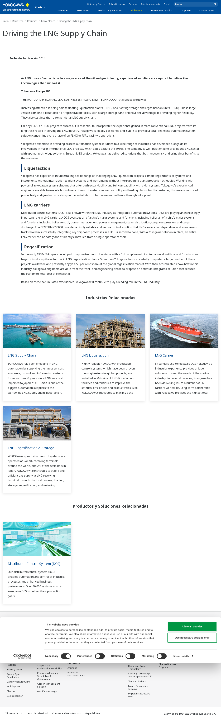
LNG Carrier (164, 355)
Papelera (12, 664)
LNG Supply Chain (22, 355)
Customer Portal (167, 652)
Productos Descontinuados (167, 658)
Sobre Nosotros (117, 4)
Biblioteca (136, 10)
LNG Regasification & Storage (32, 447)
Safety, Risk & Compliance (44, 636)
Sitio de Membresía (150, 4)
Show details (181, 713)
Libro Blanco (48, 21)
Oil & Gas (12, 627)
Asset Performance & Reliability (48, 644)
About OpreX (135, 642)
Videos (101, 639)
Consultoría (74, 646)
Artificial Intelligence (139, 661)
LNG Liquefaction (95, 355)
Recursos (32, 21)
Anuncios (72, 668)
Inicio (6, 21)
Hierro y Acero (14, 669)
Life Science (74, 663)
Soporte (186, 10)
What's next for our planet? (138, 629)
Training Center (167, 639)
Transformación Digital (140, 656)
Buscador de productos (171, 644)
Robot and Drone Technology (137, 668)
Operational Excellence (49, 650)
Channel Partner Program (167, 666)
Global (167, 4)
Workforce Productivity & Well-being (50, 629)
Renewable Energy (17, 650)
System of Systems (138, 647)
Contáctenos (206, 10)
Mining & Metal (14, 655)
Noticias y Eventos (96, 4)
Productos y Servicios (110, 10)
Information (74, 632)
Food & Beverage (16, 660)
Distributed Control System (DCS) (35, 563)
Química (11, 641)
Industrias (62, 10)
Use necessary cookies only (192, 694)
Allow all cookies (192, 683)
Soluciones (83, 10)
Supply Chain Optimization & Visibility (49, 667)
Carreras (132, 4)
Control (71, 637)
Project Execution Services (76, 653)
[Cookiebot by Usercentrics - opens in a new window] (22, 713)
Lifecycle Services (77, 658)
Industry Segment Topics (137, 636)
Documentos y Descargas (105, 629)
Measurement (75, 641)
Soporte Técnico (167, 627)
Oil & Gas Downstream (19, 632)
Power (10, 646)
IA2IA (131, 652)
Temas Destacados (162, 10)
